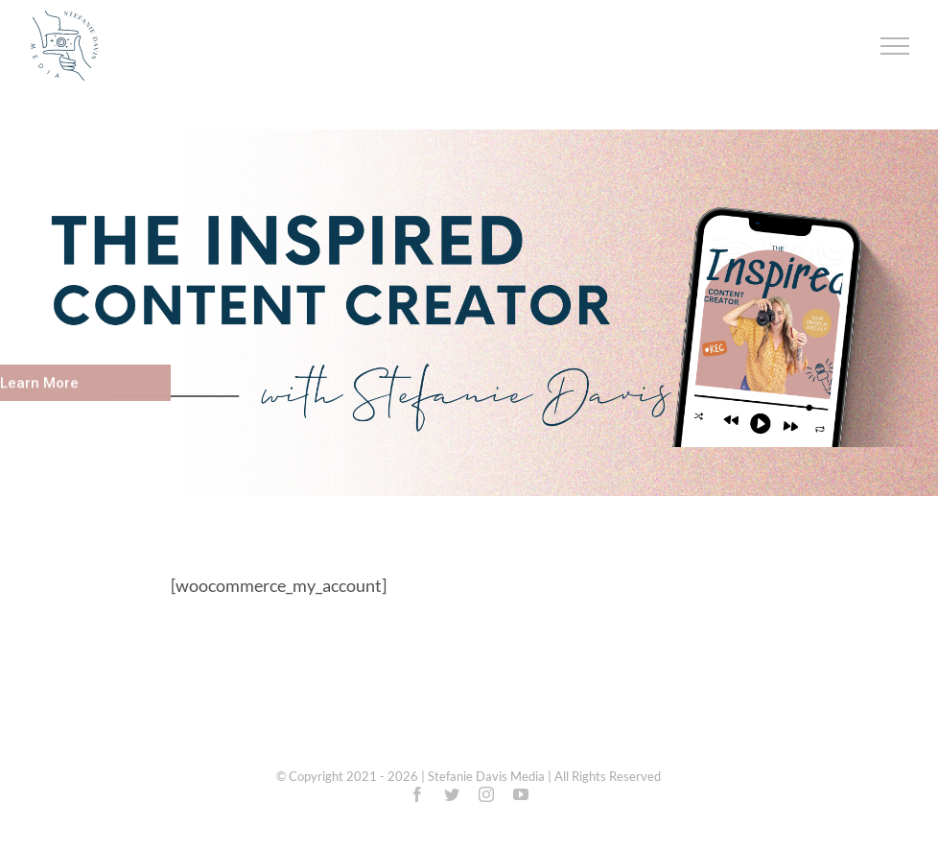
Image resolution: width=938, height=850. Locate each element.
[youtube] (520, 794)
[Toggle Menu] (895, 46)
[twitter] (451, 794)
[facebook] (417, 794)
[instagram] (486, 794)
